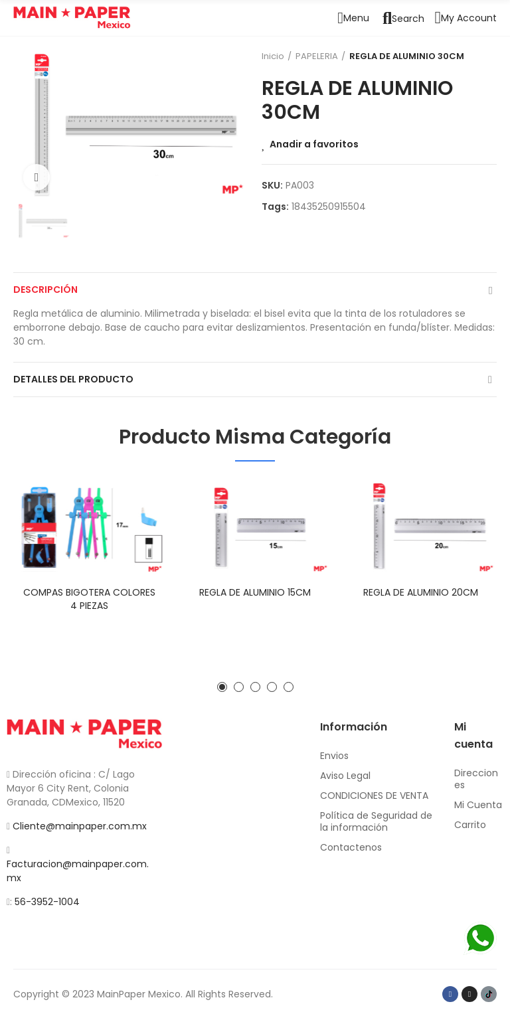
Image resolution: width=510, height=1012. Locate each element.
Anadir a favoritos (314, 144)
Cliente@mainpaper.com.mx (80, 826)
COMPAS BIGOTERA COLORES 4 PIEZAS (89, 599)
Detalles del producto (73, 379)
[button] (222, 687)
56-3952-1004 (47, 901)
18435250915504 (329, 206)
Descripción (45, 289)
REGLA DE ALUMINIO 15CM (255, 592)
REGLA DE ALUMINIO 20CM (420, 592)
